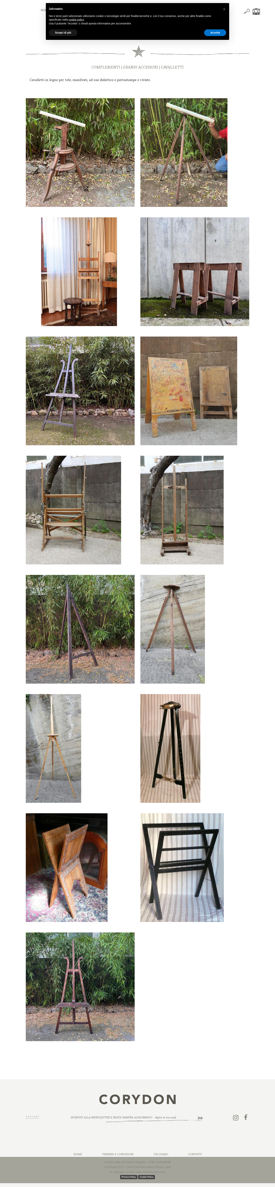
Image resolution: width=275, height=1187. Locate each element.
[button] (224, 9)
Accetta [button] (215, 32)
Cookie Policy (146, 1177)
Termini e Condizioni (118, 1154)
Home (78, 1154)
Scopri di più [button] (63, 32)
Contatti (195, 1154)
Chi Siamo (161, 1154)
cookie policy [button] (76, 19)
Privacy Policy (129, 1177)
